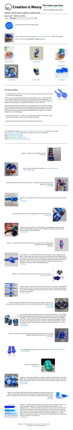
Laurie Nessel (42, 154)
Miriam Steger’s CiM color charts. (18, 137)
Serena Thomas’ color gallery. (16, 135)
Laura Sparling (11, 79)
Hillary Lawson (36, 366)
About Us (26, 13)
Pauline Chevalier (9, 61)
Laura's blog (24, 382)
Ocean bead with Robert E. (43, 36)
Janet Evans (24, 201)
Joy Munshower (36, 61)
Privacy (42, 424)
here (19, 39)
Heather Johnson (25, 293)
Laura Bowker (50, 185)
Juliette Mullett (24, 232)
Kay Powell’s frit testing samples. (15, 134)
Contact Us (37, 424)
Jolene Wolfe (50, 307)
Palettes (7, 13)
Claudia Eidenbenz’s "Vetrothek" (12, 132)
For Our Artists (16, 13)
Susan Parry (62, 61)
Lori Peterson (50, 336)
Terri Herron (50, 246)
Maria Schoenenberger (29, 170)
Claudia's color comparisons (58, 349)
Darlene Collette (24, 325)
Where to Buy (35, 13)
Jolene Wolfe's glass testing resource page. (19, 139)
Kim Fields (23, 264)
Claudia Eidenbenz (25, 351)
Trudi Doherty (61, 79)
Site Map (47, 424)
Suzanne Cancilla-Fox (46, 275)
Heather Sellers (36, 79)
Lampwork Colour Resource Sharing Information (31, 131)
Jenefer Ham (48, 215)
